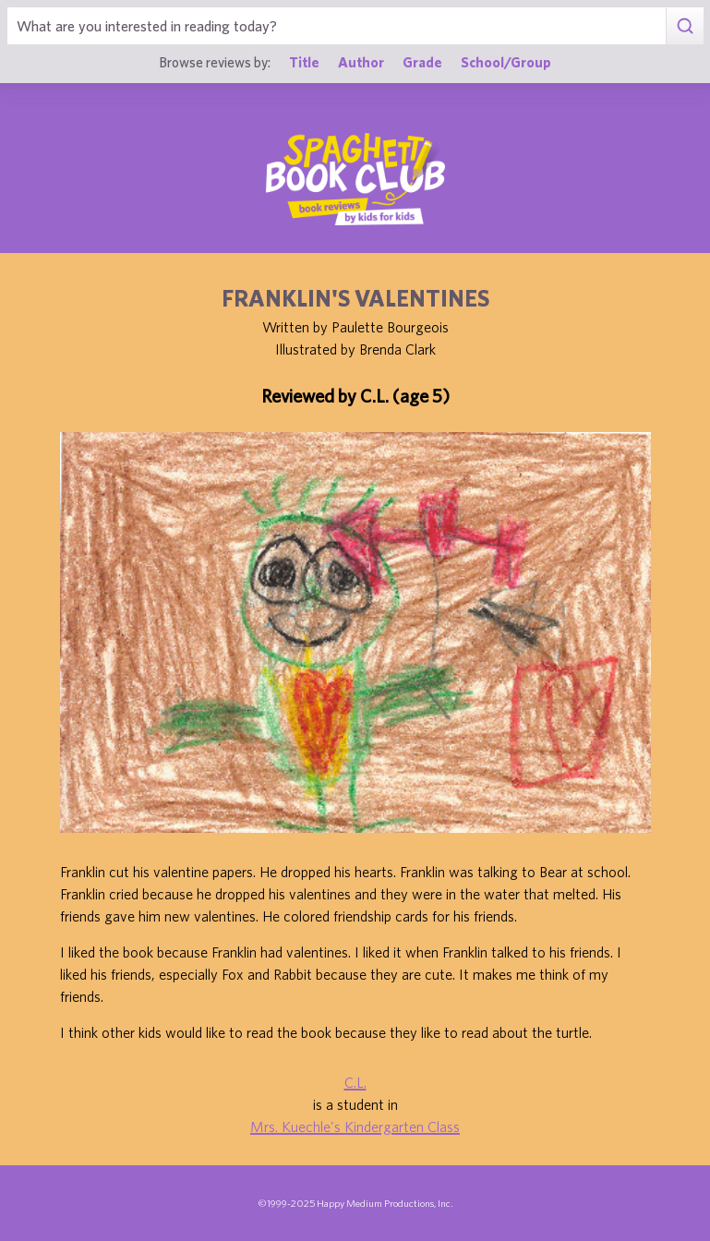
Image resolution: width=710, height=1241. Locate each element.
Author (361, 62)
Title (304, 62)
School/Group (506, 62)
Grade (422, 62)
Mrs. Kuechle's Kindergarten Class (355, 1126)
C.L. (355, 1082)
